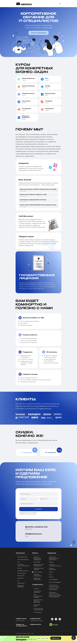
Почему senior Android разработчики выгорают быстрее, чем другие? (43, 205)
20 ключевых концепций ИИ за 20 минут (33, 199)
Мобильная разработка (25, 116)
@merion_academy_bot (36, 527)
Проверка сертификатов (38, 575)
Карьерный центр (37, 605)
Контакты (36, 588)
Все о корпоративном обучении (38, 596)
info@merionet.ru (33, 534)
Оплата (51, 572)
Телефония (48, 101)
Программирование (28, 78)
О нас (50, 574)
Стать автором (38, 612)
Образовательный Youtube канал (38, 565)
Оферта (51, 562)
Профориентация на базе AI (38, 569)
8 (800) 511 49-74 (21, 618)
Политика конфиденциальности (55, 565)
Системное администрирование (22, 565)
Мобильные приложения (37, 579)
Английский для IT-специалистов (38, 609)
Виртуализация (50, 93)
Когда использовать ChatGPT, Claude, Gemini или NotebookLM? (40, 189)
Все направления (22, 557)
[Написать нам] (74, 638)
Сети (46, 78)
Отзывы (51, 577)
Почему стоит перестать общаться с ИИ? (33, 194)
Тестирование (26, 108)
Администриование (28, 86)
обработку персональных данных (28, 514)
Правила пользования (52, 569)
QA (18, 580)
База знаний (37, 562)
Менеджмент (49, 108)
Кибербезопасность (28, 93)
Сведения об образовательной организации (54, 558)
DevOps (47, 86)
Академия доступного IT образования (37, 558)
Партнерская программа (37, 591)
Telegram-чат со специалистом (21, 625)
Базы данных (26, 101)
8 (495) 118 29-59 (35, 618)
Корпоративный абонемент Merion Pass (38, 601)
